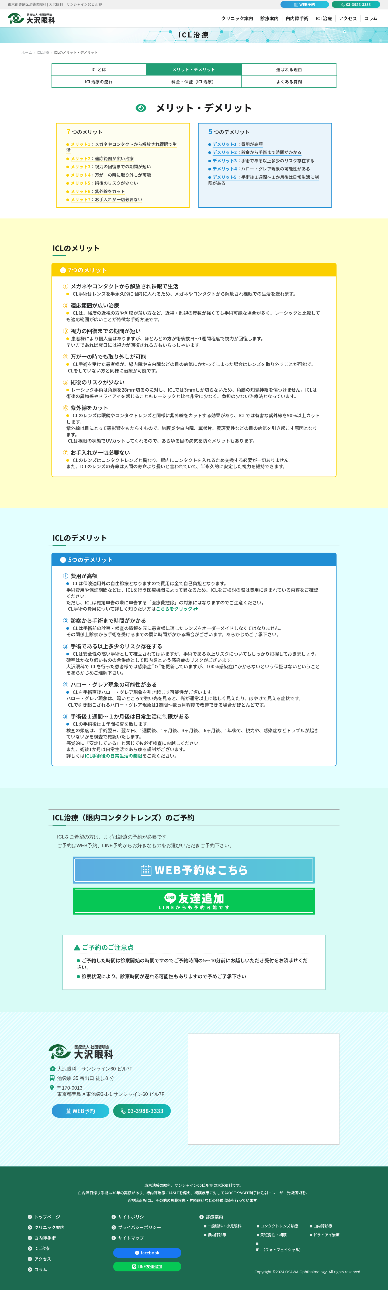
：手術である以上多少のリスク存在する (263, 160)
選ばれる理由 (289, 69)
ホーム (27, 52)
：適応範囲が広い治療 (102, 158)
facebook (147, 1252)
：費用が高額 (238, 144)
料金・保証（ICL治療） (194, 81)
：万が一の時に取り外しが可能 (111, 175)
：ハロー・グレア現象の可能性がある (261, 168)
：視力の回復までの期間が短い (111, 166)
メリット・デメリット (193, 69)
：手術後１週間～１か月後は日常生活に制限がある (263, 180)
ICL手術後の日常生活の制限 (113, 755)
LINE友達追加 (147, 1266)
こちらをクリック (177, 608)
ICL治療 (43, 52)
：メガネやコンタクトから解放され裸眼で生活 (121, 147)
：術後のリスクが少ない (104, 183)
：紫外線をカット (98, 191)
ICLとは (98, 69)
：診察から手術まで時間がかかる (257, 152)
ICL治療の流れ (99, 81)
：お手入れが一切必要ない (106, 199)
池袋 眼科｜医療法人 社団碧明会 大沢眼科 (31, 18)
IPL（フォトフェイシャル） (279, 1249)
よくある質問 (289, 81)
